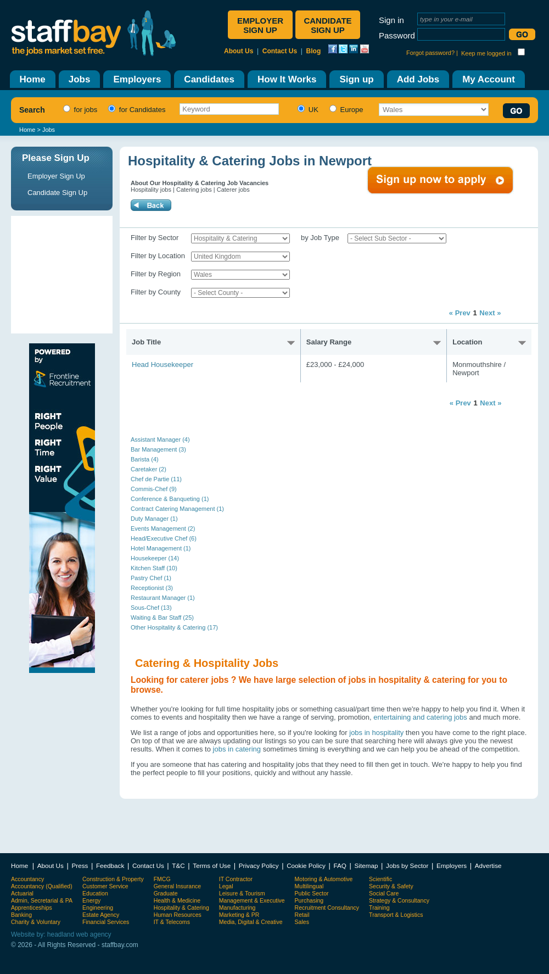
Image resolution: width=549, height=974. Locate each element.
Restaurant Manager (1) (163, 597)
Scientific (380, 879)
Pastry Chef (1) (151, 578)
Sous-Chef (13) (151, 607)
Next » (490, 313)
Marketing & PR (239, 914)
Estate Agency (100, 914)
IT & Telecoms (172, 922)
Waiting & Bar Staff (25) (162, 617)
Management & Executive (252, 900)
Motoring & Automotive (324, 879)
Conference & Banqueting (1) (170, 499)
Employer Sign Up (56, 176)
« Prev (459, 313)
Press (79, 865)
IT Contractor (236, 879)
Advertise (488, 865)
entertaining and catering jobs (421, 717)
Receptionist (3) (152, 588)
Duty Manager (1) (154, 518)
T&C (178, 865)
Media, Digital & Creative (251, 922)
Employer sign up (260, 25)
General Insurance (177, 886)
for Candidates (135, 109)
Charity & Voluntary (35, 922)
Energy (91, 900)
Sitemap (366, 865)
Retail (302, 914)
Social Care (384, 893)
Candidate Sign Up (57, 192)
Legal (226, 886)
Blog (313, 51)
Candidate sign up (327, 25)
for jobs (78, 109)
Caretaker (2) (148, 469)
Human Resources (177, 914)
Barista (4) (145, 459)
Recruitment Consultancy (327, 907)
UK (306, 109)
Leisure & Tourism (242, 893)
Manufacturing (237, 907)
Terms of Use (212, 865)
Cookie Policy (306, 865)
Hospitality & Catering (181, 907)
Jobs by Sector (407, 865)
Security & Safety (391, 886)
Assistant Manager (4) (160, 439)
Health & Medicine (177, 900)
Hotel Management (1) (161, 548)
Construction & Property (113, 879)
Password (397, 35)
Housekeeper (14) (155, 558)
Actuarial (22, 893)
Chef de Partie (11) (156, 479)
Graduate (166, 893)
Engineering (97, 907)
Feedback (110, 865)
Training (379, 907)
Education (95, 893)
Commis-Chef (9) (154, 489)
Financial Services (105, 922)
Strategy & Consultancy (399, 900)
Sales (302, 922)
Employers (451, 865)
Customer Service (105, 886)
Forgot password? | (432, 52)
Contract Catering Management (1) (177, 508)
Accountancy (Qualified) (41, 886)
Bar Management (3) (158, 449)
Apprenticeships (31, 907)
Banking (21, 914)
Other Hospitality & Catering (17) (174, 627)
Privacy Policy (259, 865)
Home (27, 129)
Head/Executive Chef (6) (164, 538)
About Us (238, 51)
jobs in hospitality (376, 732)
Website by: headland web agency (61, 934)
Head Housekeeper (162, 364)
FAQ (340, 865)
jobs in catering (237, 749)
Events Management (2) (163, 528)
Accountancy (27, 879)
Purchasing (309, 900)
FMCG (162, 879)
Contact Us (279, 51)
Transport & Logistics (396, 914)
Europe (345, 109)
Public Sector (312, 893)
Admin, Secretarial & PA (41, 900)
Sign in (391, 20)
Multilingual (309, 886)
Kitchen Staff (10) (154, 568)
